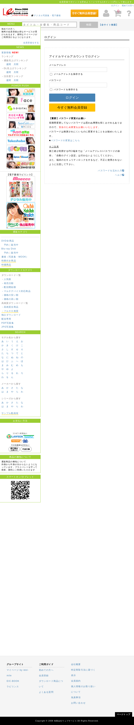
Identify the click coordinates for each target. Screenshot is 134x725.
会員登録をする (31, 43)
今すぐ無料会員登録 (72, 107)
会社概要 (76, 664)
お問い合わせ (78, 703)
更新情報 (6, 52)
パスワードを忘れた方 (111, 170)
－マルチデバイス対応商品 (16, 291)
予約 (6, 245)
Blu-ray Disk (8, 248)
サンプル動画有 (9, 413)
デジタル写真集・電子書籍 (47, 15)
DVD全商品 (7, 241)
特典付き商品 (8, 260)
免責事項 (76, 697)
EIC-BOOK (13, 681)
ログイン (115, 5)
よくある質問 (46, 692)
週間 (8, 64)
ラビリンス (13, 686)
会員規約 (76, 681)
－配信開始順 (8, 287)
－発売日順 (7, 283)
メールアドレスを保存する (66, 74)
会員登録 (44, 675)
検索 (88, 24)
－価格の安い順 (9, 295)
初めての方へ (128, 5)
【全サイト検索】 (108, 25)
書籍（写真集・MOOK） (15, 257)
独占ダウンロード (11, 315)
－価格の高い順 (9, 299)
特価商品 (6, 264)
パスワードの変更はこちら (65, 140)
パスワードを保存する (64, 89)
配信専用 (6, 319)
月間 (16, 64)
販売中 (14, 245)
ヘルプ (119, 175)
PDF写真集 (7, 323)
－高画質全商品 (9, 307)
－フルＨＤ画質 (9, 311)
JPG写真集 (7, 327)
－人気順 (6, 279)
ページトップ (123, 714)
